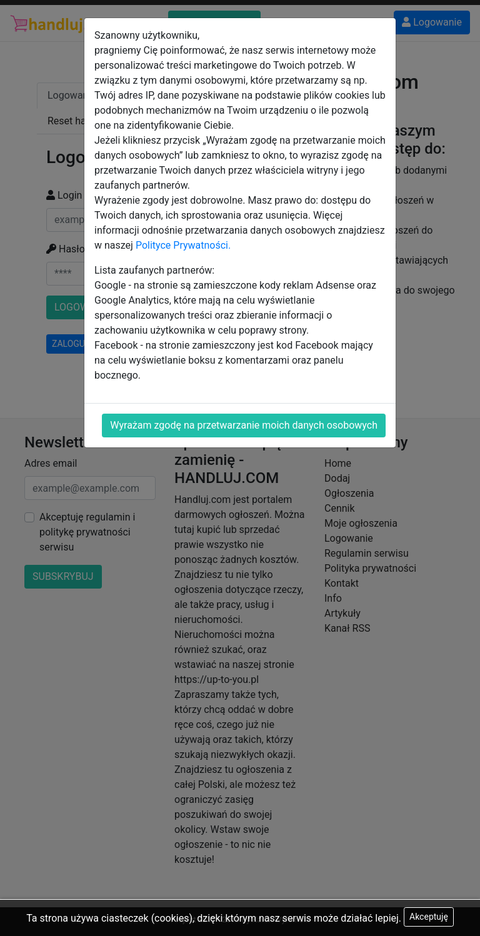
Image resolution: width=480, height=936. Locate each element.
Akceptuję (428, 917)
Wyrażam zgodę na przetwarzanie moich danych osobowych (244, 425)
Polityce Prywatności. (183, 245)
